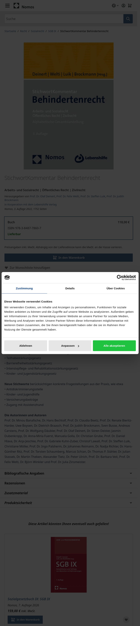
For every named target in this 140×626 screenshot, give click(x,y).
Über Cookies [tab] (116, 288)
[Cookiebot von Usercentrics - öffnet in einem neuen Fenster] (119, 277)
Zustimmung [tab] (24, 288)
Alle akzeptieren (114, 345)
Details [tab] (70, 288)
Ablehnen (25, 345)
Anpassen (70, 345)
